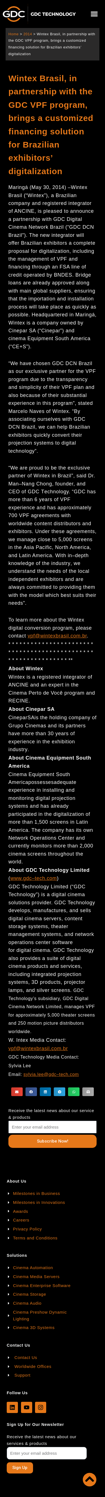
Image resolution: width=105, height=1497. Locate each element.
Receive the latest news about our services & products (41, 1440)
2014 (27, 34)
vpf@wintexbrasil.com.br (57, 636)
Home (13, 34)
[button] (94, 14)
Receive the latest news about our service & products (51, 1114)
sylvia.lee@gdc (40, 1074)
